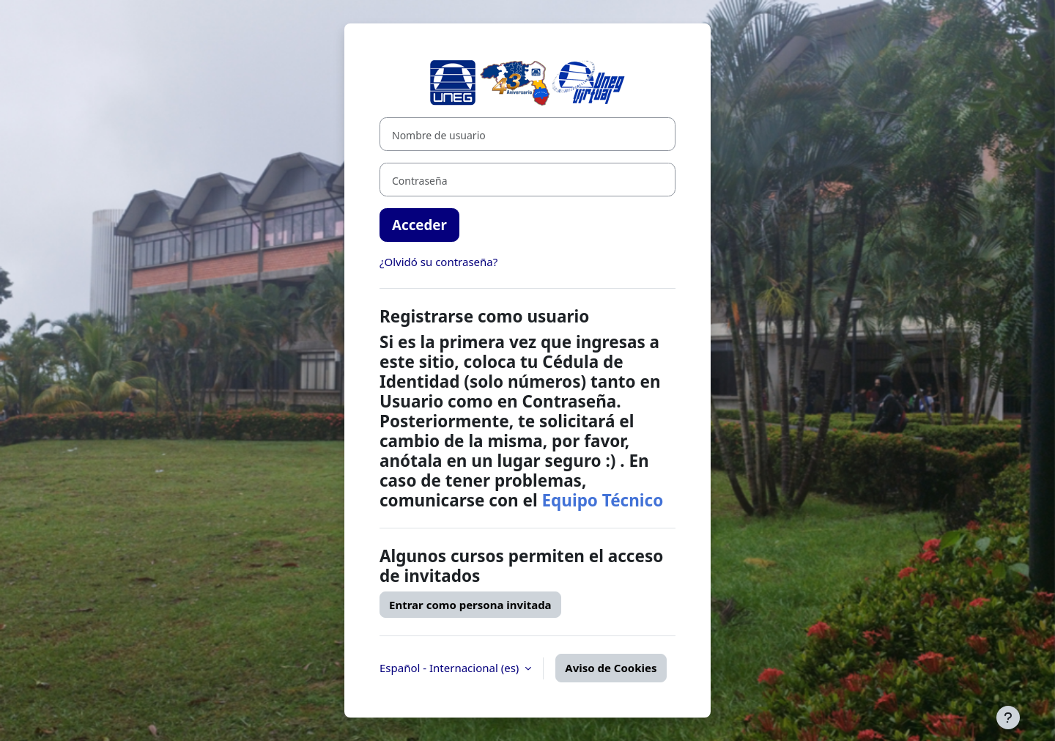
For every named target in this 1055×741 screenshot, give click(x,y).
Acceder (419, 224)
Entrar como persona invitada (470, 604)
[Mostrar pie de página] (1008, 717)
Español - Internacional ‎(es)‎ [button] (451, 667)
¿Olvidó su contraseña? (438, 261)
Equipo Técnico (602, 500)
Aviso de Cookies (610, 667)
